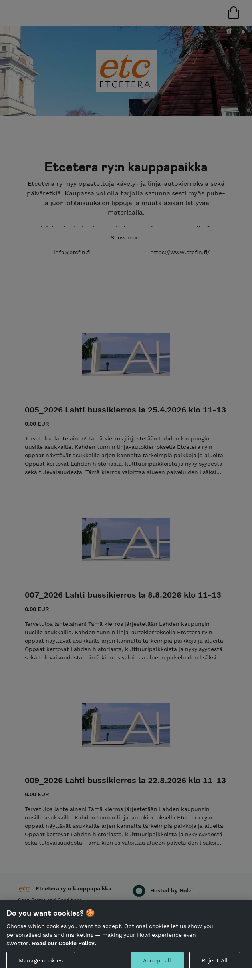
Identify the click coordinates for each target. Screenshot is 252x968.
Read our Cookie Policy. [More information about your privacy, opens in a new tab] (64, 947)
